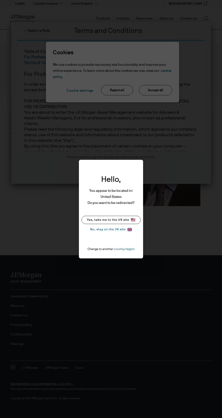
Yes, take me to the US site (111, 219)
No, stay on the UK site (111, 229)
